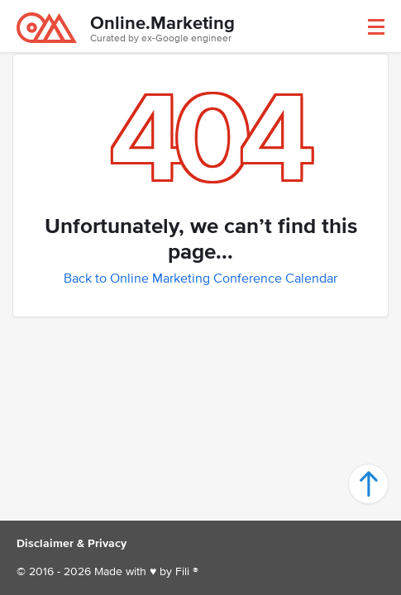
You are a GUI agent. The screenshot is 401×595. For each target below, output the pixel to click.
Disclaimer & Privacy (72, 543)
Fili (182, 571)
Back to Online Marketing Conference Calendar (200, 277)
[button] (376, 27)
